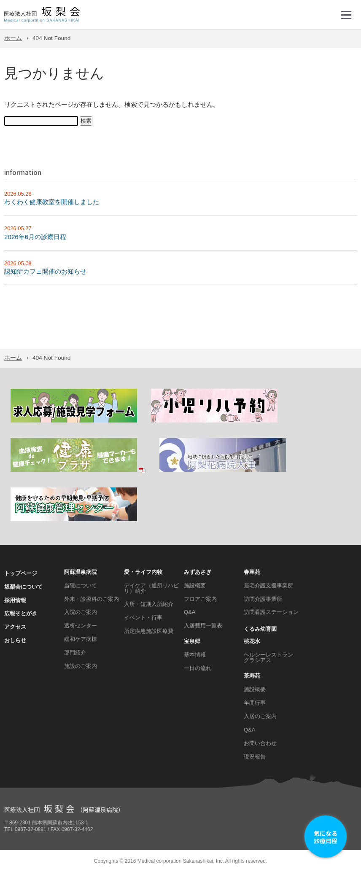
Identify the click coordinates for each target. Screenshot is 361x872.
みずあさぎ (197, 572)
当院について (80, 585)
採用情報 (15, 600)
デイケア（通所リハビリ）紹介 (151, 588)
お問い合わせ (260, 743)
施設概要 (195, 585)
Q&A (189, 612)
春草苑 (252, 572)
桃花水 (252, 641)
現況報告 (255, 757)
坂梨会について (23, 587)
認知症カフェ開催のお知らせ (45, 271)
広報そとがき (20, 613)
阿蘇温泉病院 (80, 572)
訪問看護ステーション (271, 612)
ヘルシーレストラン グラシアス (268, 657)
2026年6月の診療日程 (35, 236)
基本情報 (195, 654)
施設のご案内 (80, 666)
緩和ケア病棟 (80, 639)
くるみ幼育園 (260, 629)
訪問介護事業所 (263, 599)
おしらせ (15, 640)
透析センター (80, 625)
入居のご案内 (260, 716)
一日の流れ (197, 668)
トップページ (20, 573)
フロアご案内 (200, 599)
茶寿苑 (252, 676)
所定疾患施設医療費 (148, 631)
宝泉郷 (192, 641)
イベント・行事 (143, 617)
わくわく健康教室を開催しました (51, 201)
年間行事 (255, 703)
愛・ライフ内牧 (143, 572)
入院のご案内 (80, 612)
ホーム (13, 38)
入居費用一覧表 (203, 625)
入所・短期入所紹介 (148, 604)
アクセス (15, 627)
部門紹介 (75, 652)
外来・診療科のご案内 (91, 599)
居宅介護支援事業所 (268, 585)
